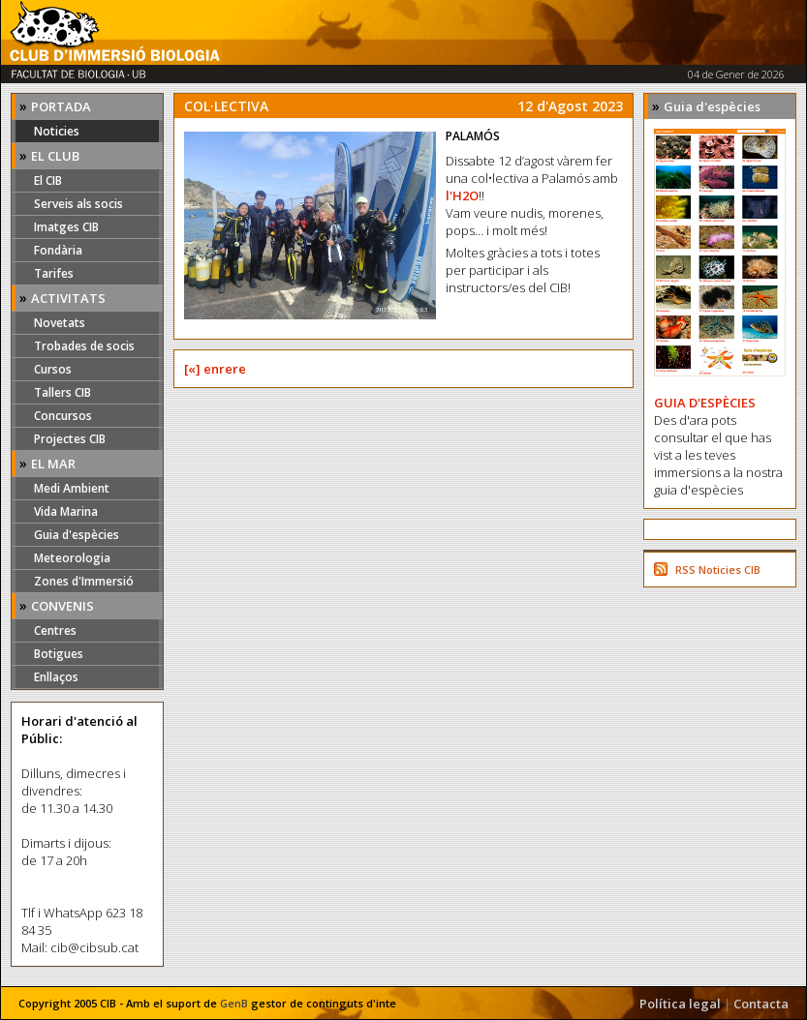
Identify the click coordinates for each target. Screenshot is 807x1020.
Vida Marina (66, 511)
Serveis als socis (78, 203)
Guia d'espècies (76, 534)
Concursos (63, 415)
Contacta (761, 1003)
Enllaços (56, 677)
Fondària (58, 250)
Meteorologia (72, 558)
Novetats (59, 323)
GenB (234, 1003)
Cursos (53, 369)
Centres (55, 630)
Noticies (56, 131)
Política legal (680, 1003)
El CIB (48, 180)
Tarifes (54, 273)
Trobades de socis (84, 346)
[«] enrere (215, 368)
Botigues (58, 653)
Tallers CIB (62, 392)
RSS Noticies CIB (717, 569)
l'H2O (462, 195)
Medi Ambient (71, 488)
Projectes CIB (70, 439)
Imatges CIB (66, 227)
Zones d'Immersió (84, 581)
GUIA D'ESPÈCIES (705, 402)
